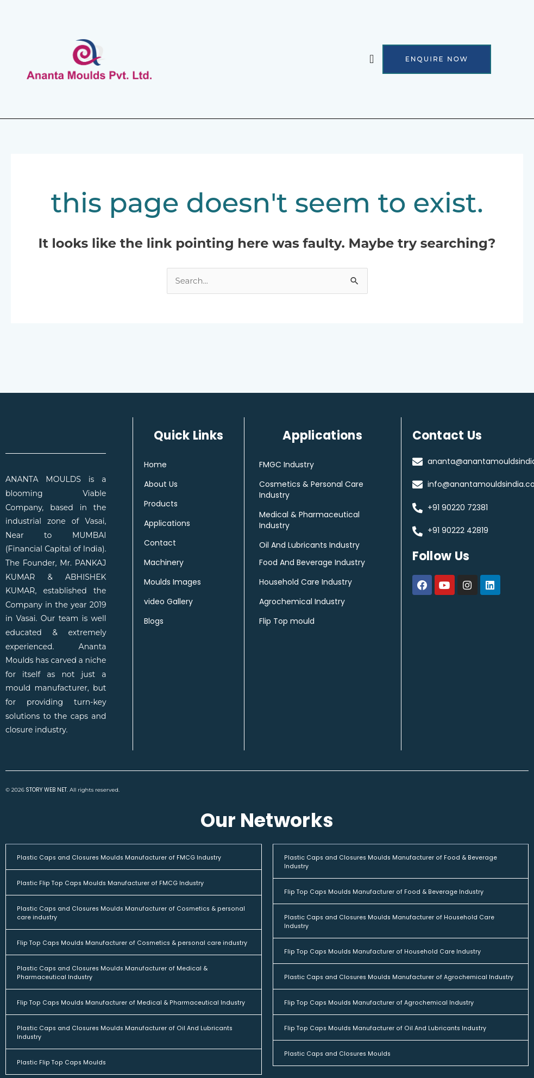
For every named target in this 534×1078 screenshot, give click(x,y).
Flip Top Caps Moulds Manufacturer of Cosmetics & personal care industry (132, 947)
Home (155, 465)
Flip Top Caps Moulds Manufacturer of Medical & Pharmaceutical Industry (130, 1015)
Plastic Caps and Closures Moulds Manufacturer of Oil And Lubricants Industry (119, 1050)
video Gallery (168, 602)
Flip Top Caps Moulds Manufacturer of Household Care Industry (395, 952)
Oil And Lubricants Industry (316, 545)
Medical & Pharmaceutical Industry (316, 520)
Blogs (154, 621)
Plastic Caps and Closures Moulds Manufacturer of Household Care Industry (393, 921)
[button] (372, 59)
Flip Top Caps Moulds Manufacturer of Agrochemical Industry (391, 1011)
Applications (167, 523)
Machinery (164, 562)
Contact (160, 543)
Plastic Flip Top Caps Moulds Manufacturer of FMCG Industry (121, 883)
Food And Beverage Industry (319, 562)
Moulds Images (172, 582)
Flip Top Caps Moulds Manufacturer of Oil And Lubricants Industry (397, 1037)
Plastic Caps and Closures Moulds (344, 1062)
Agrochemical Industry (309, 602)
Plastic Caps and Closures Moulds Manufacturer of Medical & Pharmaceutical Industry (124, 981)
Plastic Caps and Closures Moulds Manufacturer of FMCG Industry (131, 858)
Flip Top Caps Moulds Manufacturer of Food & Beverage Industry (397, 892)
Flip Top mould (294, 621)
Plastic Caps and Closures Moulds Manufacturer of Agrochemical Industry (399, 981)
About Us (161, 484)
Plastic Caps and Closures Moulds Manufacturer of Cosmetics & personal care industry (129, 913)
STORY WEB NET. (47, 791)
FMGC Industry (293, 465)
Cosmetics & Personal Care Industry (318, 490)
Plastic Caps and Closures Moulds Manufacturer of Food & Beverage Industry (386, 862)
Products (161, 504)
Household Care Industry (312, 582)
